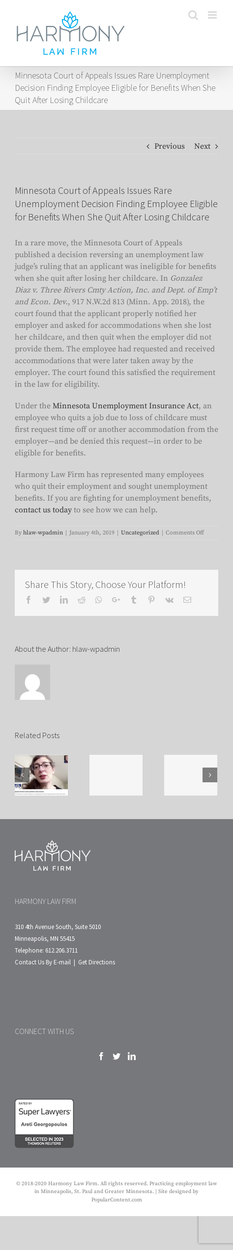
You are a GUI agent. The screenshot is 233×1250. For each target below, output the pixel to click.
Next (202, 146)
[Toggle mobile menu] (213, 15)
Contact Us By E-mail (43, 962)
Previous (169, 146)
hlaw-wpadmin (43, 532)
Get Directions (96, 962)
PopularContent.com (116, 1200)
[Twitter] (116, 1056)
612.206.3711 (61, 950)
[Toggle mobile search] (193, 15)
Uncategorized (140, 532)
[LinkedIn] (132, 1056)
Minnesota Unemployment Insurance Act (126, 406)
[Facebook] (101, 1056)
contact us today (43, 510)
